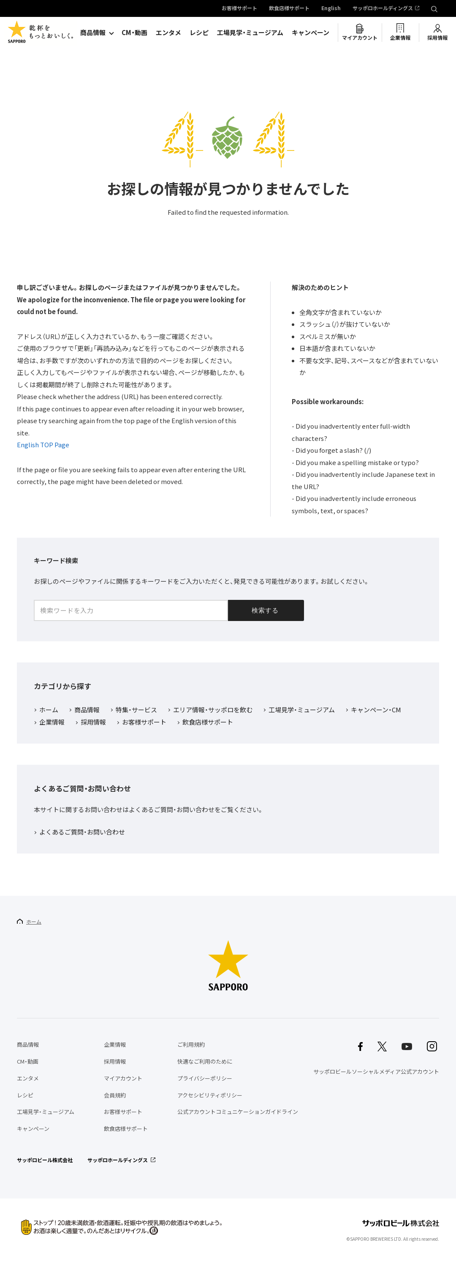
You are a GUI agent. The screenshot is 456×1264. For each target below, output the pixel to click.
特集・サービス (136, 710)
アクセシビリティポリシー (209, 1095)
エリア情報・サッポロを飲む (212, 710)
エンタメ (168, 32)
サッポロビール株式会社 (45, 1160)
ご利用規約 (191, 1044)
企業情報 (400, 37)
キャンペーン (310, 32)
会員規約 (115, 1095)
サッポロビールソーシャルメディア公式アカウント (376, 1071)
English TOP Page (43, 444)
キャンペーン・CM (376, 710)
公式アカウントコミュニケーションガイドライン (237, 1112)
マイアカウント (359, 37)
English (331, 8)
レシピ (199, 32)
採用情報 (437, 37)
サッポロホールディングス (383, 8)
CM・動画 (134, 32)
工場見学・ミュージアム (250, 32)
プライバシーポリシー (204, 1078)
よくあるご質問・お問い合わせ (82, 832)
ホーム (48, 710)
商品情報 (93, 32)
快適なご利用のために (204, 1061)
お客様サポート (239, 8)
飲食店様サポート (289, 8)
